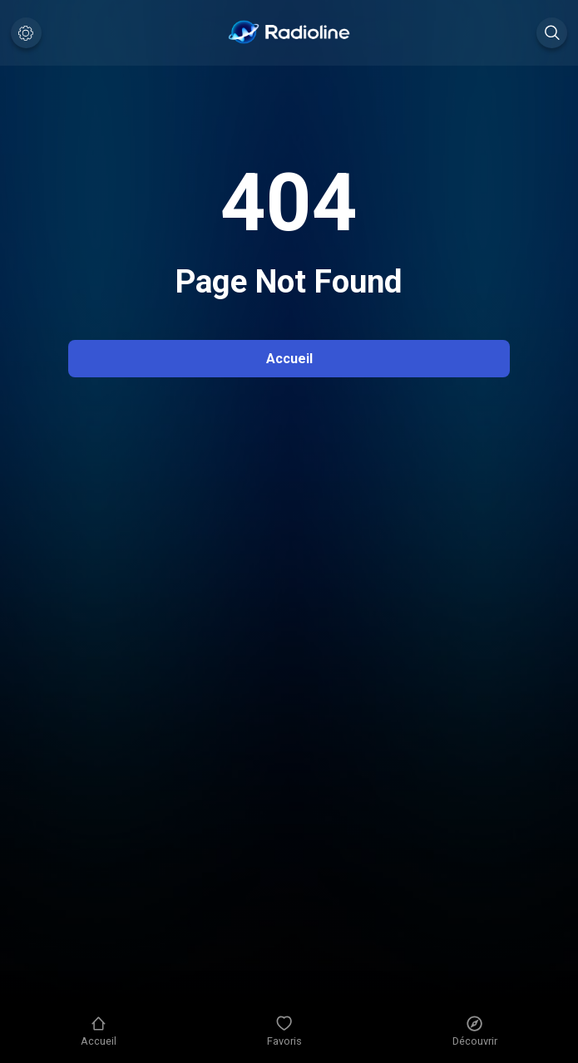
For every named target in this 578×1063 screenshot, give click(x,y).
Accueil (289, 359)
